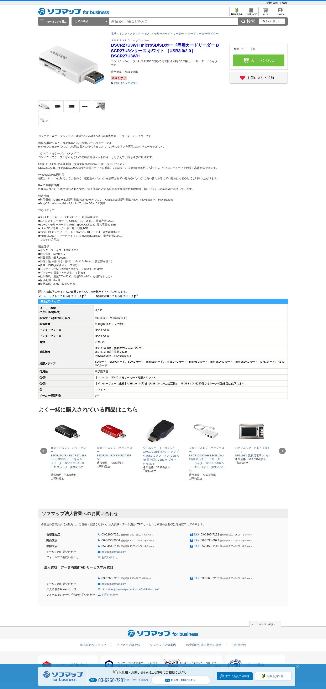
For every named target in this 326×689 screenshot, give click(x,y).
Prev (43, 451)
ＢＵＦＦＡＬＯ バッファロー (130, 40)
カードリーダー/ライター (203, 33)
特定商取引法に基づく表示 (203, 645)
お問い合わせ (110, 557)
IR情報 (284, 2)
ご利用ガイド (251, 13)
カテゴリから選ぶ (57, 21)
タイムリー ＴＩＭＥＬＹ (159, 447)
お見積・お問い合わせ (180, 680)
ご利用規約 (271, 2)
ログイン (280, 13)
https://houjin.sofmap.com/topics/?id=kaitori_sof (130, 589)
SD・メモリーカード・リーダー (164, 33)
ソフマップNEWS (128, 645)
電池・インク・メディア (126, 33)
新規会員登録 (236, 13)
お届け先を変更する (126, 82)
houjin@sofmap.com (113, 551)
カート (265, 13)
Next (282, 451)
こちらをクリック (73, 296)
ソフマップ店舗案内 (163, 645)
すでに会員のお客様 (237, 676)
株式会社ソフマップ (93, 645)
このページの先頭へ (264, 624)
